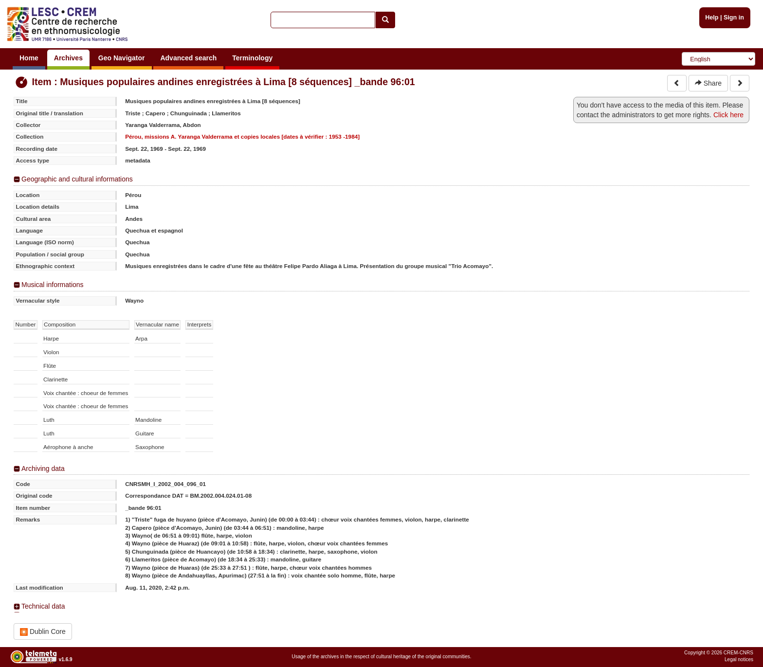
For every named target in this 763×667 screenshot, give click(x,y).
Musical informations (52, 284)
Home (28, 58)
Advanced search (188, 58)
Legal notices (739, 659)
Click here (728, 115)
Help (711, 17)
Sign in (734, 17)
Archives (68, 58)
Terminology (252, 58)
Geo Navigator (121, 58)
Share (708, 83)
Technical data (43, 606)
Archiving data (43, 468)
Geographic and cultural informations (77, 179)
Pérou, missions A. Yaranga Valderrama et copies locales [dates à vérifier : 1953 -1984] (242, 136)
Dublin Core (43, 632)
